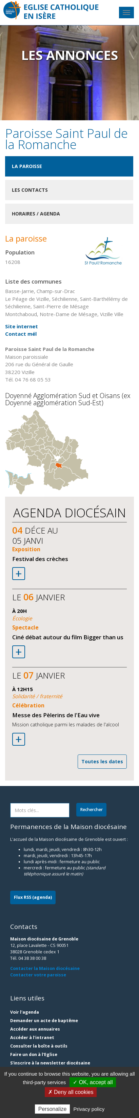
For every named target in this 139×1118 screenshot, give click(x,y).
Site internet (21, 326)
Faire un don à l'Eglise (33, 1054)
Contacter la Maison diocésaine (45, 968)
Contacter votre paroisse (38, 975)
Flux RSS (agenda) (33, 897)
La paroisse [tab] (27, 166)
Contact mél (21, 333)
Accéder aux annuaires (35, 1029)
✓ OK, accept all (93, 1082)
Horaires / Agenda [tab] (36, 213)
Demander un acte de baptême (44, 1020)
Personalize (52, 1109)
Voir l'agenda (24, 1012)
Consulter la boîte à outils (38, 1046)
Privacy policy (89, 1109)
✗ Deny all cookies (71, 1092)
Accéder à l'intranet (32, 1037)
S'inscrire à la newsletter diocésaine (50, 1063)
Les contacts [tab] (30, 190)
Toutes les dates (102, 761)
